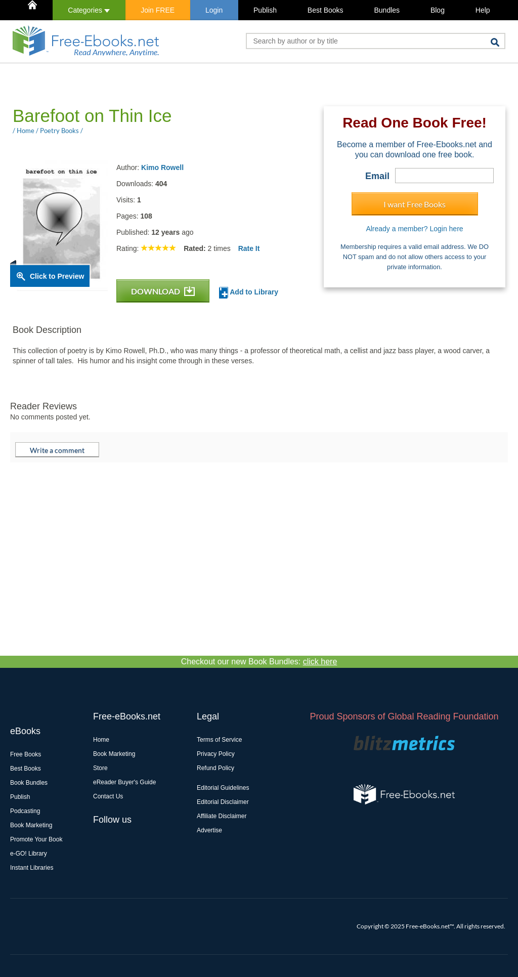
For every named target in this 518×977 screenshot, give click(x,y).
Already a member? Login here (414, 229)
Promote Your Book (36, 839)
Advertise (209, 830)
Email (377, 176)
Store (100, 768)
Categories (89, 10)
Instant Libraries (31, 867)
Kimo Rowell (162, 167)
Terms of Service (219, 739)
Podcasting (25, 811)
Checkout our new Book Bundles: (259, 661)
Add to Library (248, 293)
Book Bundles (29, 782)
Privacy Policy (216, 753)
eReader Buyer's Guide (124, 782)
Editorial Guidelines (223, 787)
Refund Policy (215, 768)
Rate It (249, 248)
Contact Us (108, 796)
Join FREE (158, 10)
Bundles (387, 10)
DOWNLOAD (163, 291)
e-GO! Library (28, 853)
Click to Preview (57, 276)
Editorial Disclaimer (223, 801)
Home (101, 739)
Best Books (325, 10)
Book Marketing (31, 825)
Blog (437, 10)
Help (483, 10)
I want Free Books (414, 204)
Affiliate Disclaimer (221, 816)
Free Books (25, 754)
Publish (265, 10)
